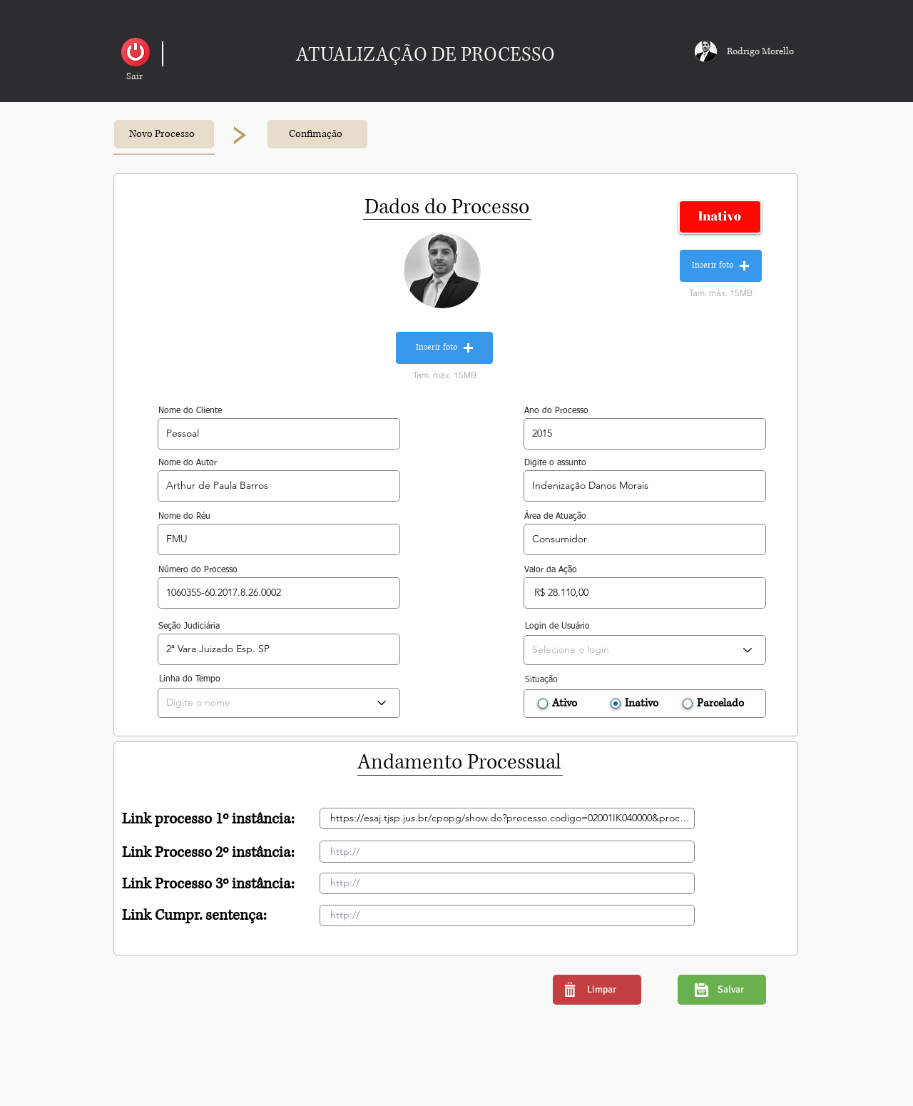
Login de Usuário (557, 626)
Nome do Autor (187, 463)
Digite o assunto (555, 463)
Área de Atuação (555, 516)
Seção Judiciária (189, 626)
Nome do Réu (184, 516)
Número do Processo (198, 570)
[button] (134, 77)
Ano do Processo (556, 411)
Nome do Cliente (190, 411)
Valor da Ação (550, 570)
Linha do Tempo (189, 679)
